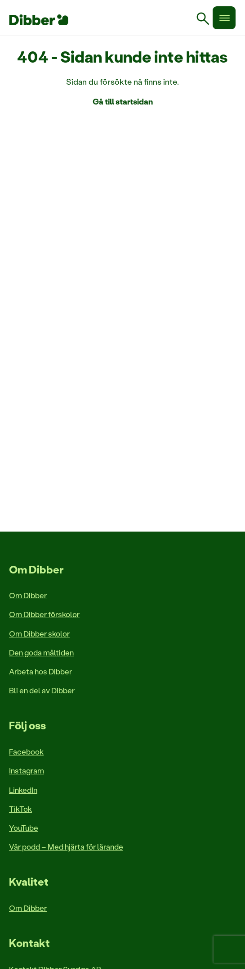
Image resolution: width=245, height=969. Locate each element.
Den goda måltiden (41, 652)
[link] (206, 20)
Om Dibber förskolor (44, 614)
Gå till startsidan (123, 101)
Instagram (26, 770)
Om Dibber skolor (39, 633)
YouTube (23, 828)
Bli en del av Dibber (42, 690)
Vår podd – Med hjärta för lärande (66, 846)
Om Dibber (28, 595)
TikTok (20, 809)
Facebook (26, 751)
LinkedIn (23, 790)
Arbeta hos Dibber (40, 671)
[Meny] (224, 17)
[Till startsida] (38, 19)
